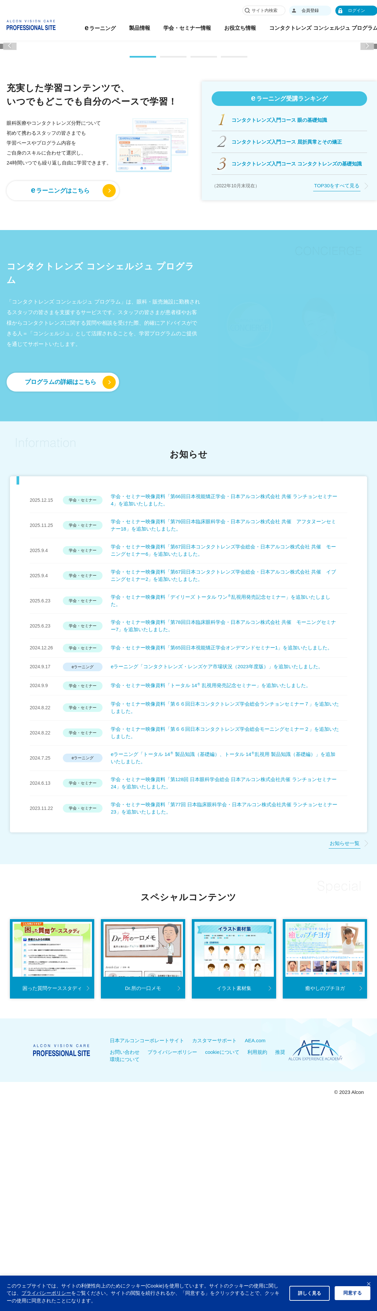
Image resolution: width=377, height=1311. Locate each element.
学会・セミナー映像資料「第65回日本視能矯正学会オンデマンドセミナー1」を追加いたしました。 (221, 787)
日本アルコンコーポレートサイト (147, 1180)
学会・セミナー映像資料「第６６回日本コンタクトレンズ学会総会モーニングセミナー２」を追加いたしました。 (225, 872)
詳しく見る (309, 1293)
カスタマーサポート (214, 1180)
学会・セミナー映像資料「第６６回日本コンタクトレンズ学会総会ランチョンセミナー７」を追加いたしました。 (225, 847)
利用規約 (257, 1191)
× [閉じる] (368, 1283)
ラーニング (132, 27)
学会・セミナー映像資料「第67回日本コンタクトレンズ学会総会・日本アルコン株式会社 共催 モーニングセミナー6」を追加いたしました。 (223, 690)
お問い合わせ (125, 1191)
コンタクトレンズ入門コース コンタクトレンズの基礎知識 (296, 303)
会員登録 (342, 10)
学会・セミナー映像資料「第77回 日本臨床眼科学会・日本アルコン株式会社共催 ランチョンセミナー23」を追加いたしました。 (224, 948)
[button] (10, 115)
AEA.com (255, 1180)
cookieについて (222, 1191)
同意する (352, 1292)
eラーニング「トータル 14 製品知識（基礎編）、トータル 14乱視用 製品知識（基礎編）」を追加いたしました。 (223, 897)
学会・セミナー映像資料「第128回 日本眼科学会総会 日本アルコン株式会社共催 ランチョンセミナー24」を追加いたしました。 (224, 922)
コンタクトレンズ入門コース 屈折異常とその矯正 (286, 281)
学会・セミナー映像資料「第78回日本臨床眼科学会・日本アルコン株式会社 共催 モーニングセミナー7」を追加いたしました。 (223, 765)
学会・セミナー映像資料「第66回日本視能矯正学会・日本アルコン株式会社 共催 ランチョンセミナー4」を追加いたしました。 (224, 639)
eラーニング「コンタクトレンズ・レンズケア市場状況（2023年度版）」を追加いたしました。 (217, 806)
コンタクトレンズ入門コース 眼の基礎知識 (279, 259)
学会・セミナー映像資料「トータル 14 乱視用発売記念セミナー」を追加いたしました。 (211, 825)
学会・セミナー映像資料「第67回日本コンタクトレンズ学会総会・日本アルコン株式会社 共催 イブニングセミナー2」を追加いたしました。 (223, 715)
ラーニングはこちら (60, 329)
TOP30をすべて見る (336, 325)
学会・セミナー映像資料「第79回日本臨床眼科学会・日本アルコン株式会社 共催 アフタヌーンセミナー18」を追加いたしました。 (223, 665)
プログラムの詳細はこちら (60, 522)
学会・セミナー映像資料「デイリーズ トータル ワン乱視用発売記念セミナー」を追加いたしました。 (220, 740)
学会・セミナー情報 (219, 28)
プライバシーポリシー (172, 1191)
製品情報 (171, 28)
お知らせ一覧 (344, 983)
